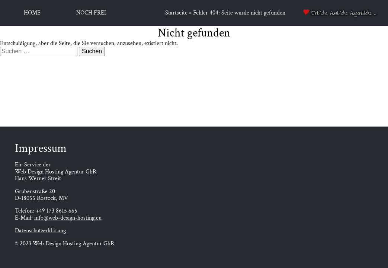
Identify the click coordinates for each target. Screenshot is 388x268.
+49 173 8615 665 (56, 211)
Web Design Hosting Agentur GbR (55, 172)
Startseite (176, 13)
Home (32, 13)
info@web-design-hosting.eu (68, 218)
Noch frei (91, 13)
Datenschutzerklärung (40, 230)
